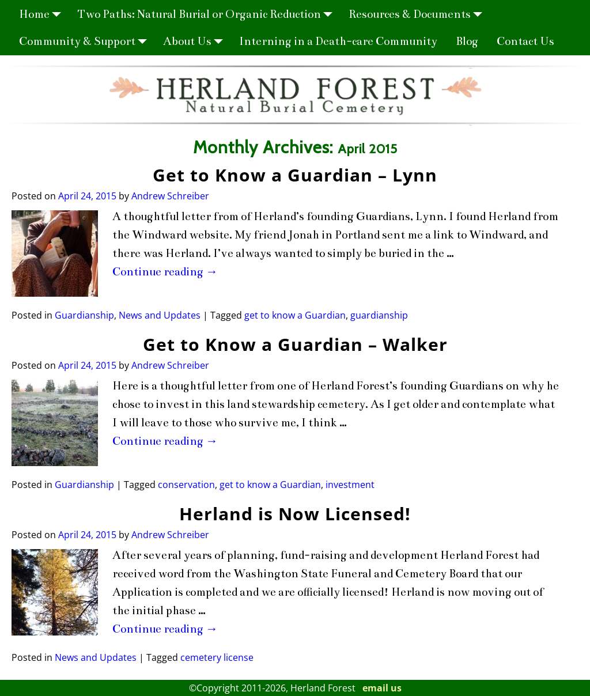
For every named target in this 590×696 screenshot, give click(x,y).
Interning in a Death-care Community (338, 41)
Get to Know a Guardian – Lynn (295, 175)
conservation (186, 484)
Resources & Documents (419, 14)
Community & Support (86, 41)
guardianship (379, 315)
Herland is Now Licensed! (295, 513)
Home (43, 14)
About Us (196, 41)
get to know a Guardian (295, 315)
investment (350, 484)
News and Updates (160, 315)
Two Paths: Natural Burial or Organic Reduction (208, 14)
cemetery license (217, 657)
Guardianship (84, 315)
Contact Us (525, 41)
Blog (467, 41)
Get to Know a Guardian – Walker (295, 344)
